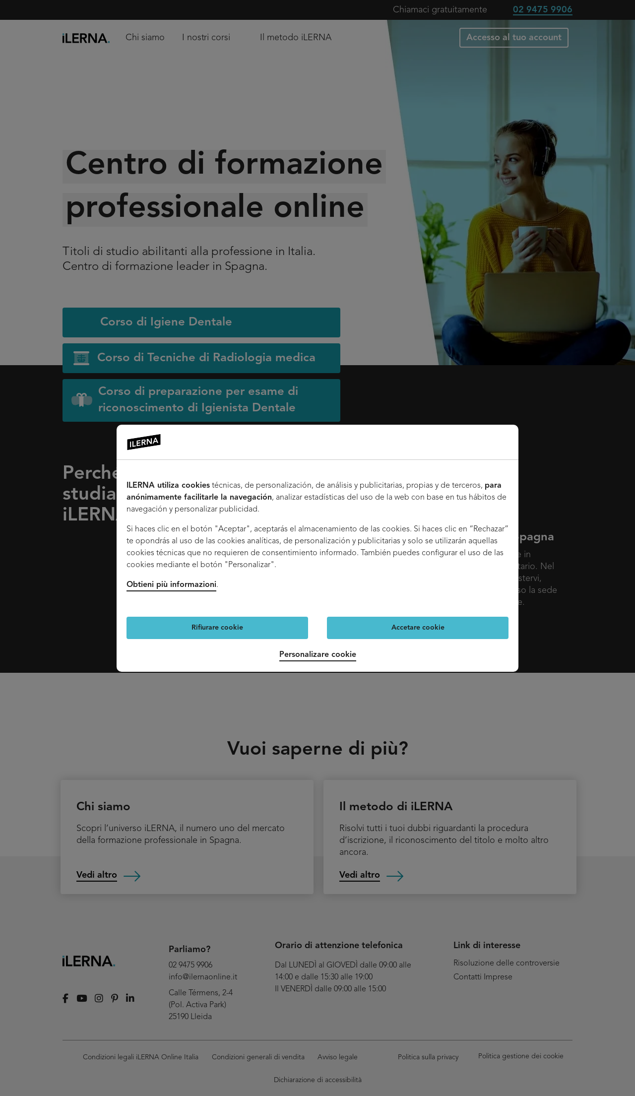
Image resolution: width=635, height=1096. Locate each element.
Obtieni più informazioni (171, 585)
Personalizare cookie (317, 655)
